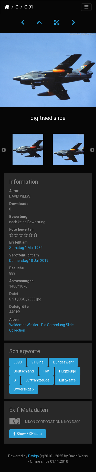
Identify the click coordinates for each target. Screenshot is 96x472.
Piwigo (33, 456)
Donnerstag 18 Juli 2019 (28, 261)
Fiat (46, 371)
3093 (18, 362)
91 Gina (37, 362)
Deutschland (24, 371)
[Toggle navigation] (86, 7)
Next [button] (92, 150)
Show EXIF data (28, 434)
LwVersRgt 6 (24, 389)
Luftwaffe (67, 380)
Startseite (6, 7)
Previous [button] (3, 150)
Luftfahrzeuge (37, 380)
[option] (28, 149)
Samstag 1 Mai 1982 (25, 248)
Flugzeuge (67, 371)
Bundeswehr (63, 362)
